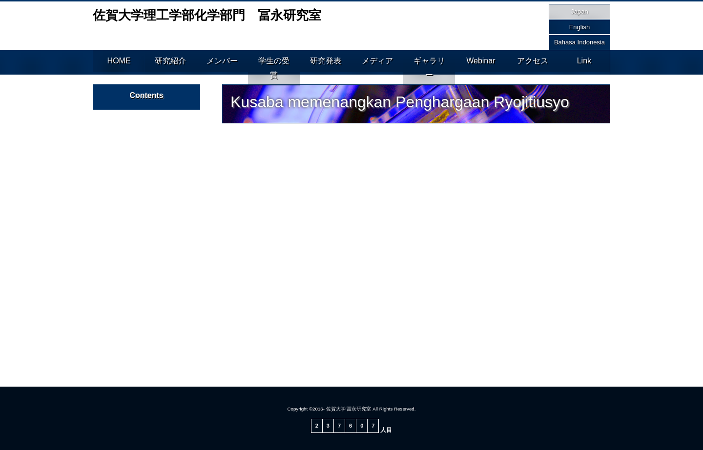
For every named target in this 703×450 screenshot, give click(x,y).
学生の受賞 (274, 62)
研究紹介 (170, 62)
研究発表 (325, 62)
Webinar (480, 62)
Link (584, 62)
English (579, 27)
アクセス (532, 62)
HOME (119, 62)
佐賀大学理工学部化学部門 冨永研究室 (207, 15)
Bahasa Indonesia (579, 42)
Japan (579, 11)
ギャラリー (429, 62)
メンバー (222, 62)
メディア (377, 62)
